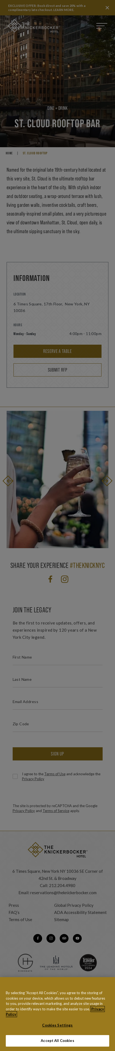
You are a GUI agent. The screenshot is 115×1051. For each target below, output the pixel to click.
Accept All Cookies (57, 1041)
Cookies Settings (57, 1025)
